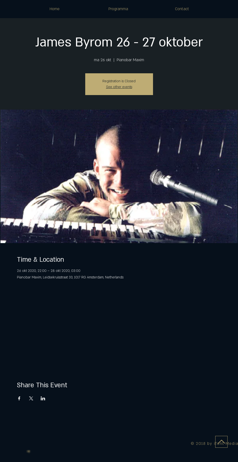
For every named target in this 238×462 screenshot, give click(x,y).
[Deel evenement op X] (31, 398)
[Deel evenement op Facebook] (19, 398)
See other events (119, 87)
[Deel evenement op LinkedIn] (43, 398)
